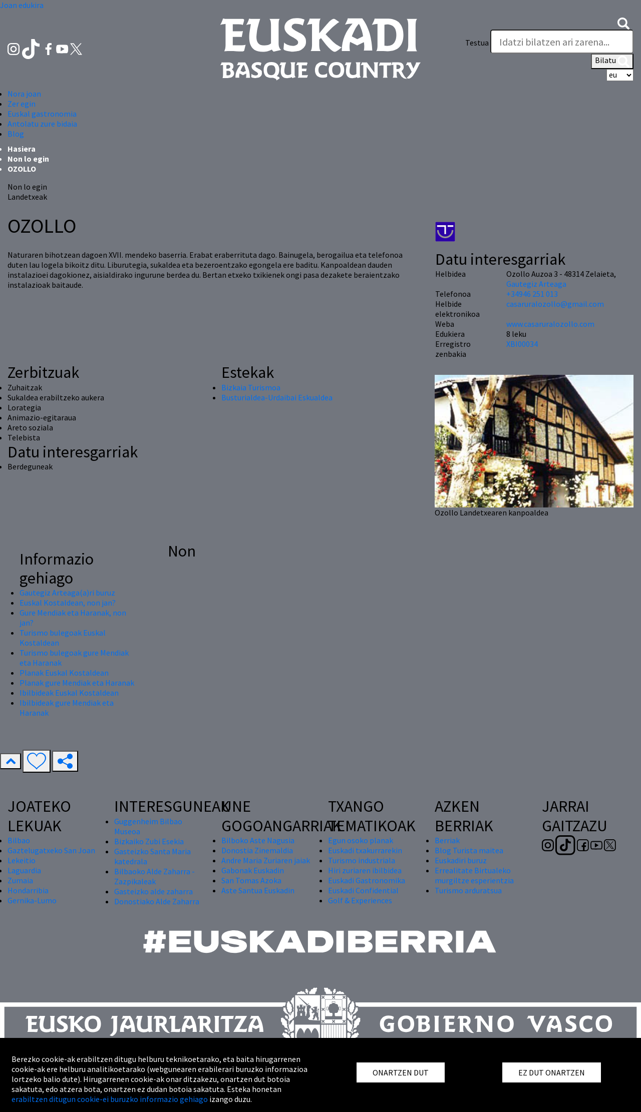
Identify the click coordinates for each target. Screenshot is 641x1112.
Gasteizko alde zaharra (153, 891)
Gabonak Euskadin (252, 870)
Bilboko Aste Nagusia (257, 840)
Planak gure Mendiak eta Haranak (77, 683)
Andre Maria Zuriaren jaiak (265, 860)
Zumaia (20, 880)
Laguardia (24, 870)
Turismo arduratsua (468, 890)
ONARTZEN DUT (401, 1072)
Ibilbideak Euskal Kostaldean (69, 693)
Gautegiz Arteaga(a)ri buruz (67, 593)
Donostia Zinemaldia (257, 850)
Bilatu (612, 61)
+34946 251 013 (532, 294)
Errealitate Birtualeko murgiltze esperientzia (474, 875)
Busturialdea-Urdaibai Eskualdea (277, 397)
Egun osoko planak (360, 840)
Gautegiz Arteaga (536, 284)
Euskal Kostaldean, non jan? (68, 603)
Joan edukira (22, 5)
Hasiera (22, 149)
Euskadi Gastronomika (366, 880)
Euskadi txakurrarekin (365, 850)
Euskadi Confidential (363, 890)
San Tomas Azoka (251, 880)
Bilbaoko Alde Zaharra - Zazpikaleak (154, 876)
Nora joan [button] (24, 94)
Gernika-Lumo (32, 900)
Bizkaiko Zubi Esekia (149, 841)
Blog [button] (16, 134)
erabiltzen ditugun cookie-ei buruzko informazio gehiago (110, 1099)
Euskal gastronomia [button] (42, 114)
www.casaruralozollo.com (550, 324)
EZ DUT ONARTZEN (551, 1072)
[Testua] (561, 42)
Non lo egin (28, 159)
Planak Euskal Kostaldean (64, 673)
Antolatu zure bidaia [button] (42, 124)
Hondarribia (28, 890)
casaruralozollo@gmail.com (555, 304)
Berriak (447, 840)
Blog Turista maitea (469, 850)
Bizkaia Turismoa (250, 387)
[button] (623, 23)
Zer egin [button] (22, 104)
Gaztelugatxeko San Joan (51, 850)
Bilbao (19, 840)
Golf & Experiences (360, 900)
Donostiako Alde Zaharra (156, 901)
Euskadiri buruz (461, 860)
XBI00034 (522, 344)
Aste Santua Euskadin (257, 890)
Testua (477, 43)
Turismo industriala (361, 860)
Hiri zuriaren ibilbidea (365, 870)
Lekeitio (22, 860)
